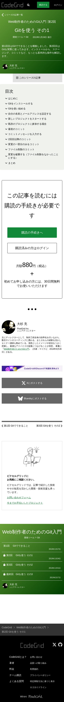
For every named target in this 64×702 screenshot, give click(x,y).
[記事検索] (28, 4)
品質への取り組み (38, 663)
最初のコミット (16, 129)
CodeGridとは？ (18, 656)
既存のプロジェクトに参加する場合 (27, 123)
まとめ (11, 163)
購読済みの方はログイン (32, 248)
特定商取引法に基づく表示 (42, 681)
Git (27, 37)
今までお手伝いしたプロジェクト (25, 502)
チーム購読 (15, 675)
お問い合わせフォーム (19, 497)
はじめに (13, 98)
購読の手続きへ (32, 232)
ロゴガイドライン (38, 687)
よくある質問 (16, 681)
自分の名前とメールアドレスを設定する (29, 113)
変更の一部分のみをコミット (23, 144)
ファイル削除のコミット (21, 149)
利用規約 (34, 669)
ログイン (58, 5)
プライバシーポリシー (40, 675)
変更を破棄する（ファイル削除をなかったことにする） (33, 156)
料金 (11, 669)
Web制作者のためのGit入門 (27, 21)
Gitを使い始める (17, 108)
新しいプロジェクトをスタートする (27, 118)
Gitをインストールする (20, 103)
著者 (11, 663)
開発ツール (18, 37)
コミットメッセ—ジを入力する (25, 134)
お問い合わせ (36, 657)
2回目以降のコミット (19, 139)
